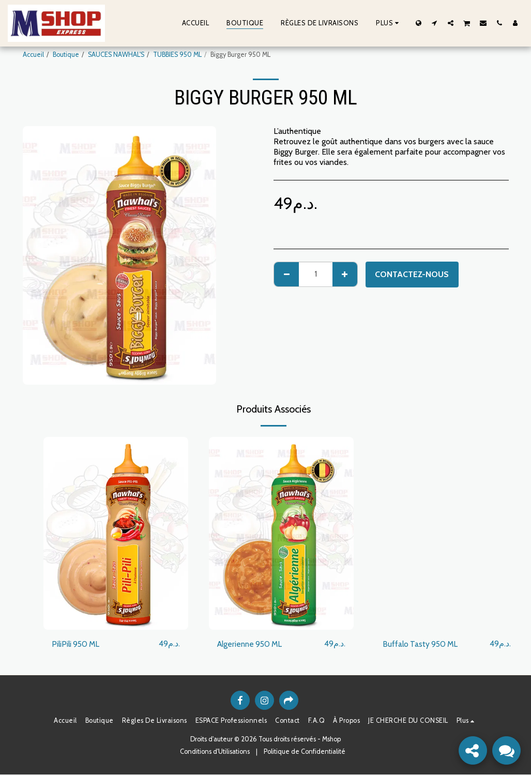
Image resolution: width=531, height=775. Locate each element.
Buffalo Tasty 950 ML (422, 644)
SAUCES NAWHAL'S (116, 54)
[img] (115, 533)
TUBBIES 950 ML (177, 54)
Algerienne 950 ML (251, 644)
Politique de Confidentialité (304, 752)
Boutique (66, 54)
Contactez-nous (412, 274)
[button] (434, 22)
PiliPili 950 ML (77, 644)
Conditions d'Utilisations (215, 752)
